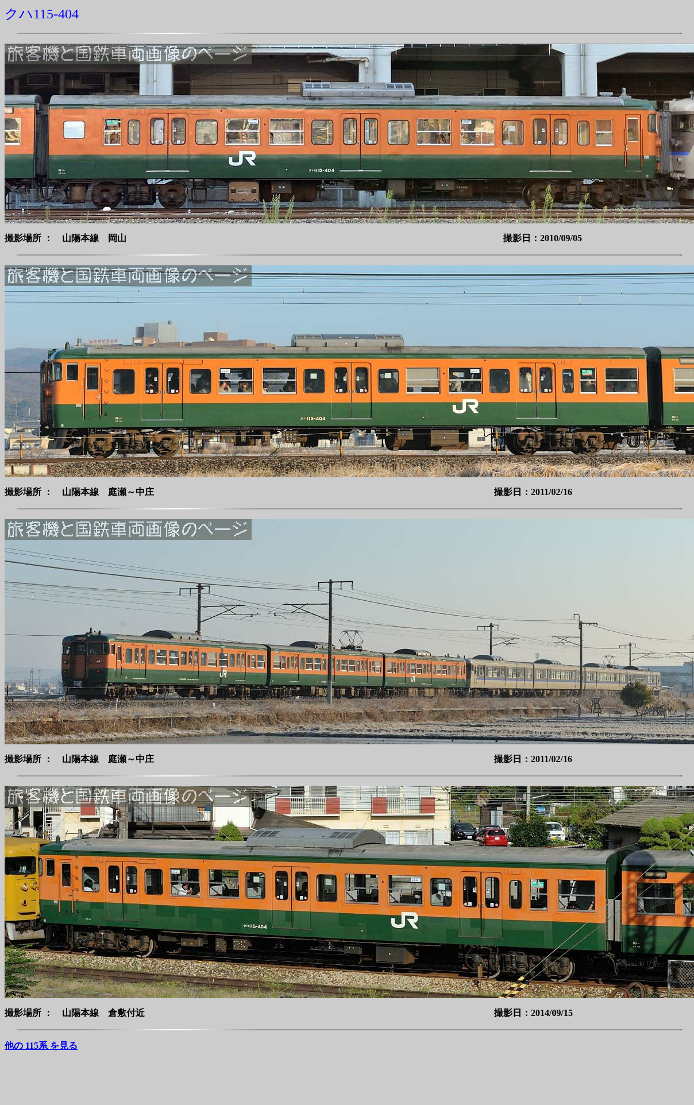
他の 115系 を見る (41, 1045)
